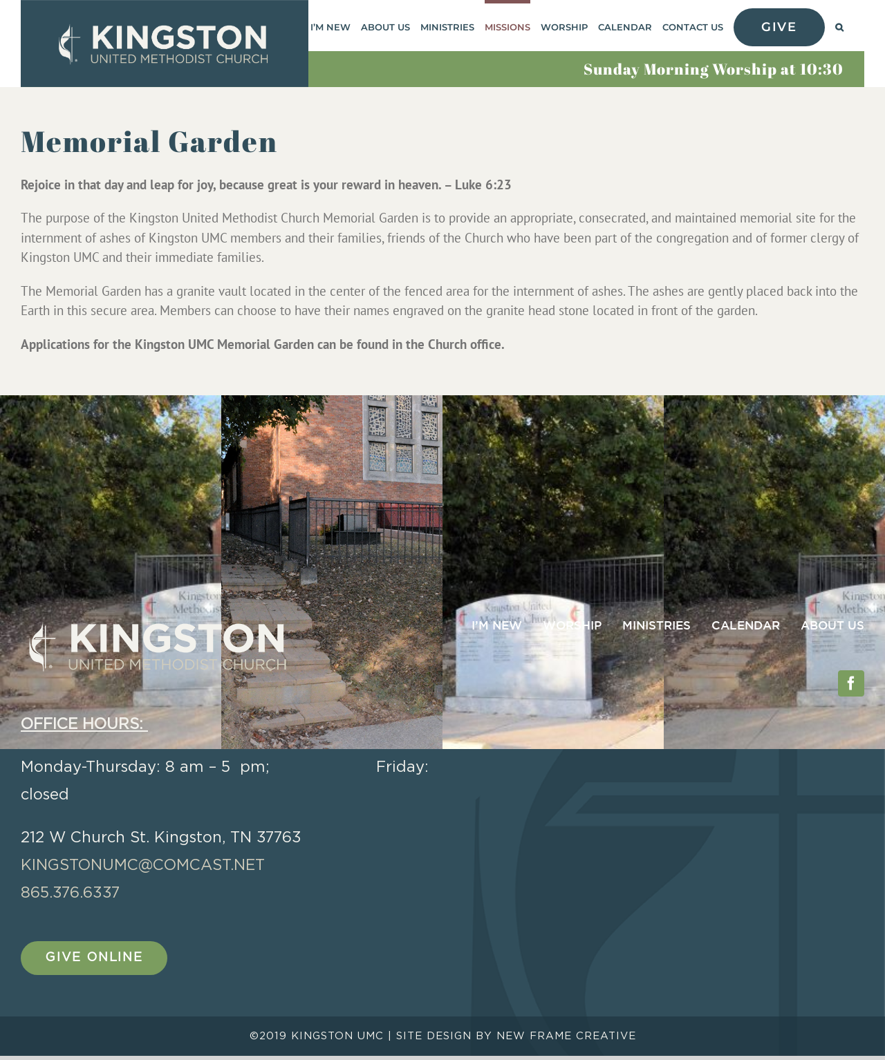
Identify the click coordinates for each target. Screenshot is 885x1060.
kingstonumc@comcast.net (143, 865)
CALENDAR (745, 626)
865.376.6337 (70, 892)
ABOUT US (832, 626)
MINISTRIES (656, 626)
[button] (839, 25)
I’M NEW (497, 626)
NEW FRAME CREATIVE (566, 1040)
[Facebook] (851, 683)
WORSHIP (572, 626)
